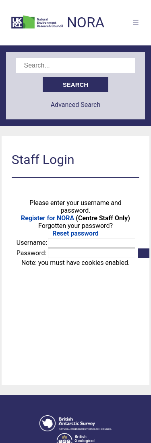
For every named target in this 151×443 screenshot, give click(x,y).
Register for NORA (47, 218)
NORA (85, 22)
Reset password (75, 233)
